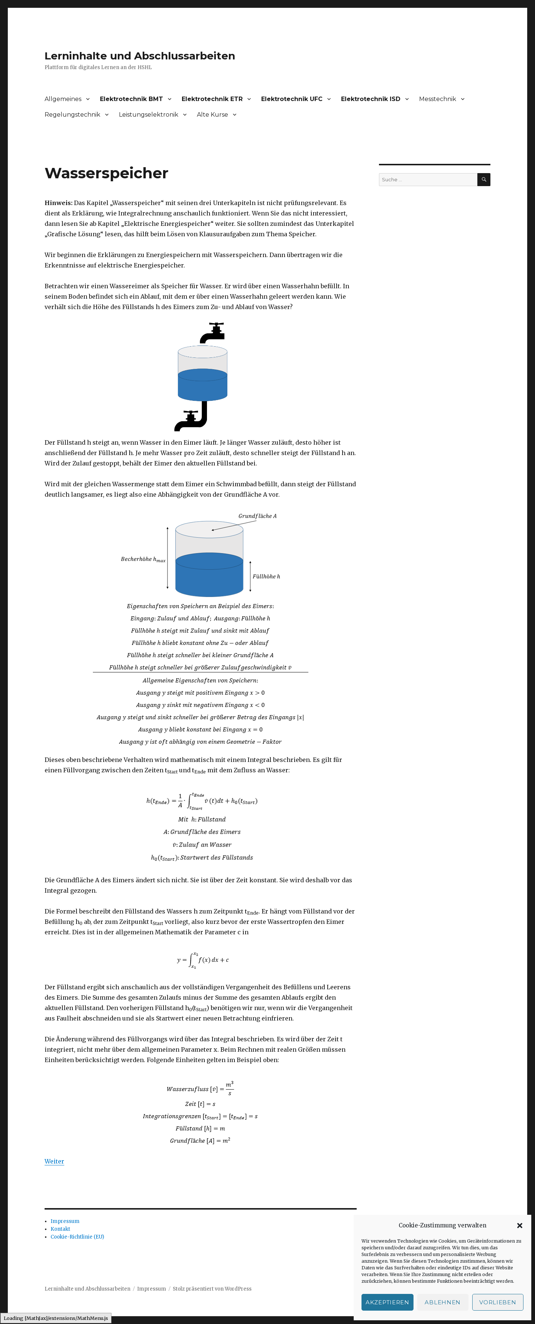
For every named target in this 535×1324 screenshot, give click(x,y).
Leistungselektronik (148, 114)
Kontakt (60, 1229)
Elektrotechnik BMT (131, 99)
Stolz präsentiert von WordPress (212, 1289)
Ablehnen (443, 1302)
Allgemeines (63, 99)
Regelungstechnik (72, 114)
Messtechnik (437, 99)
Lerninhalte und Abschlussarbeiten (140, 55)
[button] (519, 1225)
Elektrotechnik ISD (371, 99)
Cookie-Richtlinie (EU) (77, 1237)
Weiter (54, 1161)
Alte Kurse (212, 114)
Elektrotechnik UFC (291, 99)
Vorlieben (497, 1302)
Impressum (65, 1221)
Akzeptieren (387, 1302)
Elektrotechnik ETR (212, 99)
